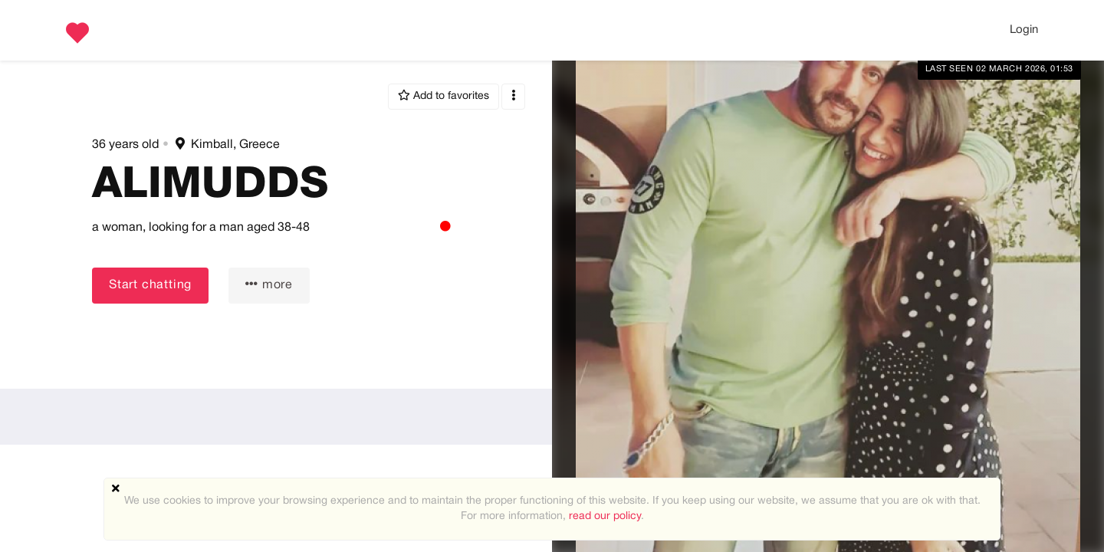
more (269, 284)
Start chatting (150, 285)
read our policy (605, 516)
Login (1024, 30)
